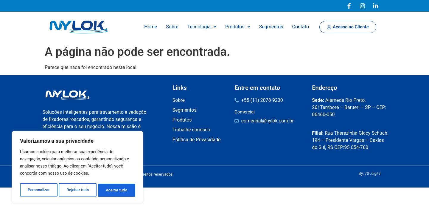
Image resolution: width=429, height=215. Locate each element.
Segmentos (271, 27)
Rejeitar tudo (78, 190)
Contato (300, 27)
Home (150, 27)
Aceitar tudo (116, 190)
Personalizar (38, 190)
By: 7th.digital (370, 173)
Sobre (172, 27)
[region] (77, 168)
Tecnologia (201, 27)
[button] (202, 27)
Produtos (237, 27)
